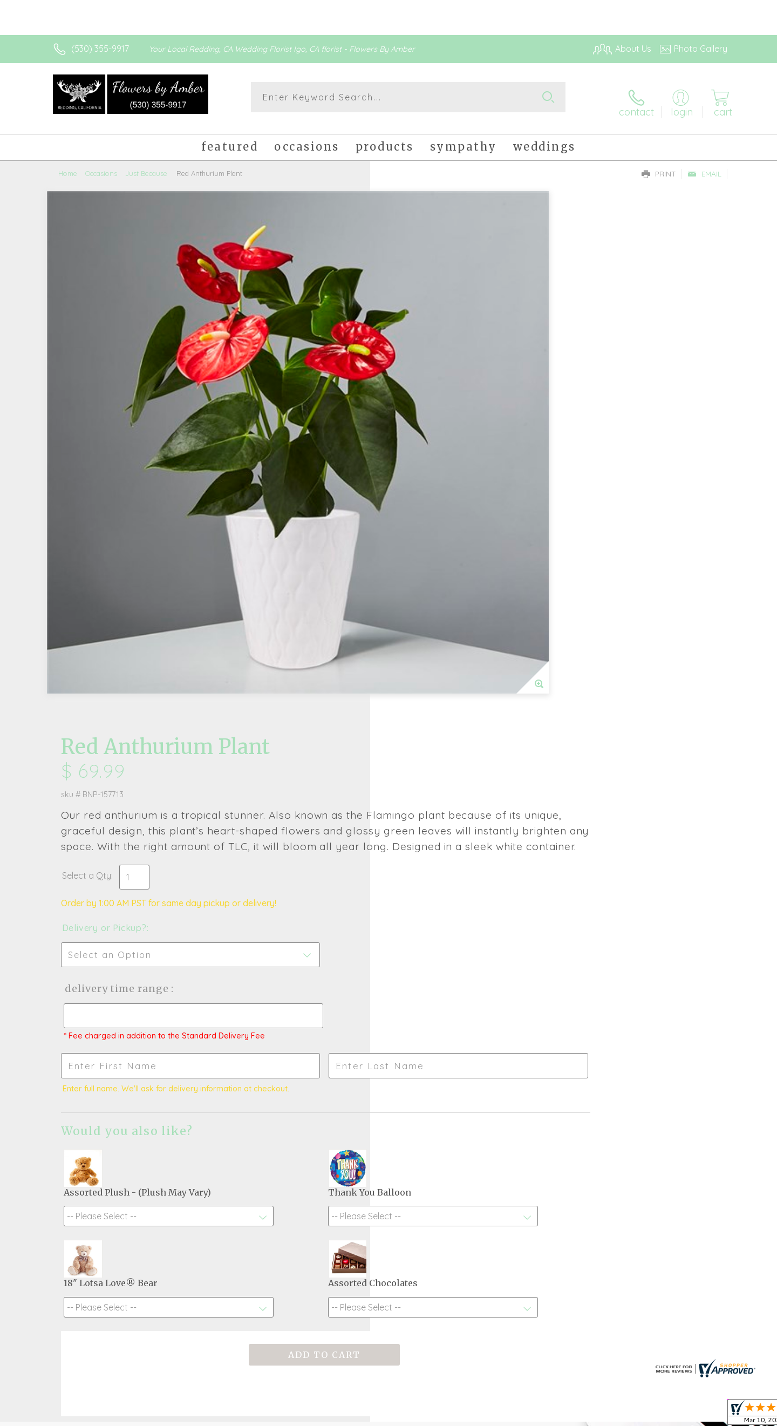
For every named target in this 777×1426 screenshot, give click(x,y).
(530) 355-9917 (100, 48)
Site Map (698, 1415)
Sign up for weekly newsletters (523, 1079)
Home (67, 164)
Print (659, 165)
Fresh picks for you (294, 1085)
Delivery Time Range (443, 465)
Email (704, 165)
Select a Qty (414, 352)
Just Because (146, 164)
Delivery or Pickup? (432, 404)
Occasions (101, 164)
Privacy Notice (555, 1415)
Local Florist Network (632, 1415)
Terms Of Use (491, 1415)
